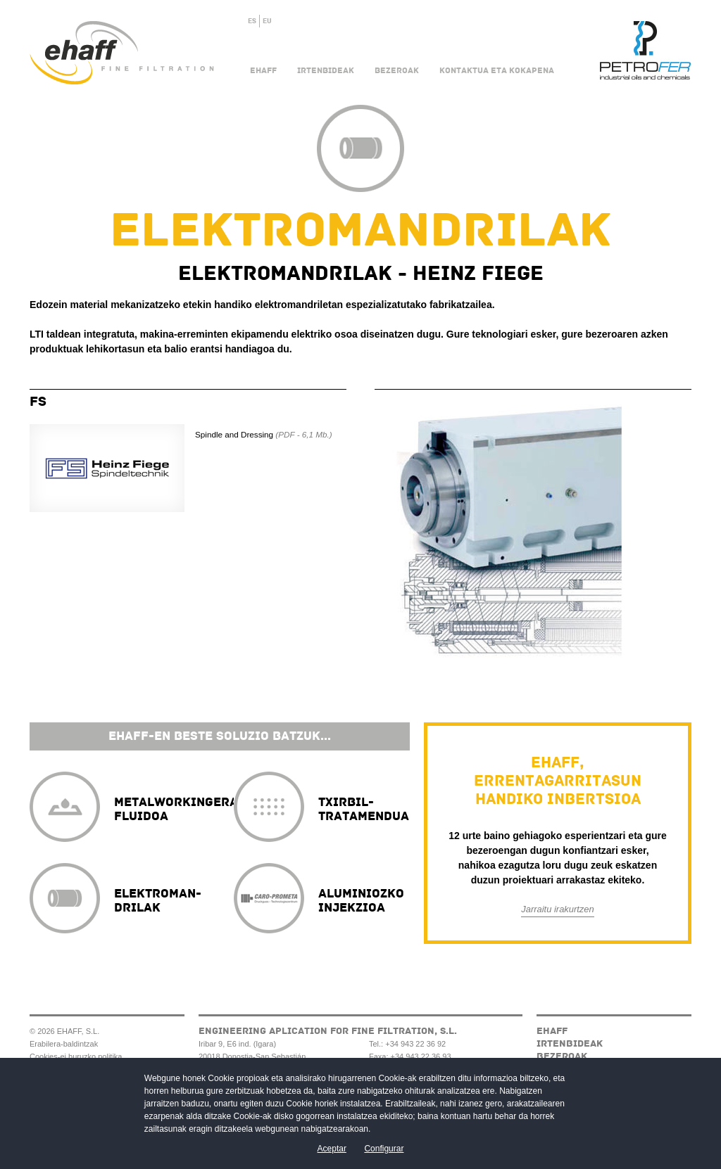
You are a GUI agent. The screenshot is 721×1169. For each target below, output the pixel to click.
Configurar (383, 1149)
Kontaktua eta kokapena (496, 70)
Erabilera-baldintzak (64, 1044)
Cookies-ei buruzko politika (76, 1056)
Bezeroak (397, 70)
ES (252, 21)
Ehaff (263, 70)
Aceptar (332, 1149)
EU (267, 21)
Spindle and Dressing (263, 434)
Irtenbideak (325, 70)
